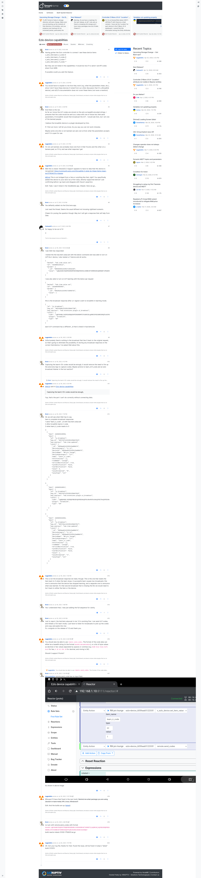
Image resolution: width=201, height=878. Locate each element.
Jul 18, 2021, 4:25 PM (65, 383)
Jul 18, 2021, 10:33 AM (61, 248)
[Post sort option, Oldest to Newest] (122, 53)
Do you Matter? (138, 94)
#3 (109, 107)
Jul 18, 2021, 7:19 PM (61, 414)
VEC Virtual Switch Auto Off (143, 132)
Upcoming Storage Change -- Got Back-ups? (56, 17)
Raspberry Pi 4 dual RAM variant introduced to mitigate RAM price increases (145, 201)
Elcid (46, 49)
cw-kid (138, 189)
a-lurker (138, 207)
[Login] (198, 2)
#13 (108, 576)
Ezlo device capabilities (64, 387)
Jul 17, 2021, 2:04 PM (65, 82)
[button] (2, 875)
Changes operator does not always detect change (146, 145)
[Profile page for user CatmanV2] (41, 227)
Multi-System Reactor (48, 34)
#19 (108, 822)
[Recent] (2, 6)
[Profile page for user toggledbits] (41, 84)
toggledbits (48, 82)
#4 (109, 144)
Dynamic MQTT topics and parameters (147, 159)
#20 (108, 843)
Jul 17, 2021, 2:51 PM (65, 144)
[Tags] (2, 10)
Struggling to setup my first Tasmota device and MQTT (146, 185)
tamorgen (139, 175)
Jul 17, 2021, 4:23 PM (65, 166)
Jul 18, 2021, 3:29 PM (65, 337)
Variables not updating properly (145, 17)
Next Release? (76, 17)
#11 (109, 383)
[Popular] (2, 14)
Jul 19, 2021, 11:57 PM (65, 796)
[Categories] (2, 2)
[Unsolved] (2, 18)
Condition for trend (140, 172)
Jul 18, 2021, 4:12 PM (61, 361)
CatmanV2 (48, 226)
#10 (108, 361)
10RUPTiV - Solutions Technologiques (136, 875)
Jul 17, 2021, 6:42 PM (64, 226)
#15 (108, 618)
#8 (109, 248)
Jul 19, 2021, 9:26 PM (65, 639)
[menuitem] (198, 2)
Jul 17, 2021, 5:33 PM (61, 202)
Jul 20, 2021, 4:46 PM (61, 822)
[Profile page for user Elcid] (41, 51)
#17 (109, 673)
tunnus (138, 110)
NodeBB (145, 872)
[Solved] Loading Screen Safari (144, 119)
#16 (108, 639)
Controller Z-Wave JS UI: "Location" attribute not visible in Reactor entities (129, 17)
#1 (109, 49)
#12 (108, 414)
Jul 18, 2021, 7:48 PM (61, 604)
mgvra (138, 162)
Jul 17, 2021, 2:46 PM (61, 107)
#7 (109, 226)
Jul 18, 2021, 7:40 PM (65, 576)
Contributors (154, 872)
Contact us (155, 875)
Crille (137, 97)
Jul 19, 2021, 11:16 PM (61, 673)
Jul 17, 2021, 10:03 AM (61, 49)
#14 (108, 604)
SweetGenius (140, 122)
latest (68, 805)
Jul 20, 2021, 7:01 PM (65, 843)
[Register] (198, 6)
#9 (109, 337)
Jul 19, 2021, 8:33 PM (61, 618)
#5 (109, 166)
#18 (108, 796)
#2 (109, 82)
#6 (109, 202)
